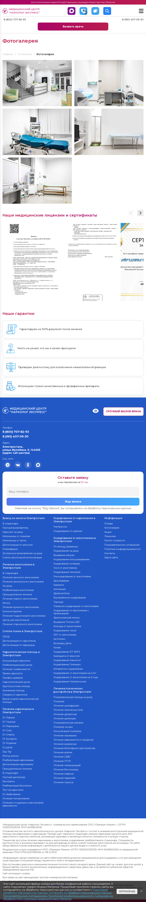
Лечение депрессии (65, 713)
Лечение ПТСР (62, 759)
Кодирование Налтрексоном (70, 681)
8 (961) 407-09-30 (132, 19)
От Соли (7, 728)
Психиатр (59, 700)
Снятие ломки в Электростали (22, 630)
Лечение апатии (63, 751)
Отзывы (108, 523)
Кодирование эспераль (67, 562)
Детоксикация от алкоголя (18, 544)
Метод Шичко (11, 753)
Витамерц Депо (63, 642)
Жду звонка (73, 501)
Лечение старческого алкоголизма (22, 623)
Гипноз (6, 602)
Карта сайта (111, 557)
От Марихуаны (11, 724)
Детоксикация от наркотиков (19, 639)
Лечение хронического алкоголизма (23, 581)
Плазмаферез (10, 548)
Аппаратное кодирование (68, 668)
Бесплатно (9, 779)
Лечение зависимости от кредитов (73, 738)
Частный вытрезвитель (15, 527)
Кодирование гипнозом (67, 571)
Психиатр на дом (63, 725)
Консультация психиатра (67, 730)
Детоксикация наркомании (18, 762)
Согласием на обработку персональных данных (80, 892)
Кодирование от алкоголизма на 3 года (76, 676)
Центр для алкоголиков (16, 619)
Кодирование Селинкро (67, 663)
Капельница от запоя (14, 540)
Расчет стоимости (114, 540)
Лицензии (110, 536)
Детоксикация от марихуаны (19, 644)
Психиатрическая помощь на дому (73, 696)
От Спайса (8, 732)
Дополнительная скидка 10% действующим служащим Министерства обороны (73, 2)
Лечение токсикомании (16, 796)
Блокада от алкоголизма (67, 625)
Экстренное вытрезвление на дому (22, 553)
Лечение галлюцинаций (67, 764)
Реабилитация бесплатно (17, 783)
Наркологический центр (16, 680)
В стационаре (10, 523)
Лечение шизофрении (66, 704)
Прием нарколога (12, 671)
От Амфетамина (11, 792)
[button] (140, 213)
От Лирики (9, 715)
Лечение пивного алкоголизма (20, 598)
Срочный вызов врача (123, 411)
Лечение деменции (65, 717)
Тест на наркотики (13, 787)
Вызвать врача (73, 26)
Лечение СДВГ (62, 755)
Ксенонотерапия (12, 610)
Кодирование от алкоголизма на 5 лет (75, 672)
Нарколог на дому (13, 531)
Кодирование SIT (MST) (67, 651)
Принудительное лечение (17, 593)
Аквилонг (59, 584)
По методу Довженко (66, 546)
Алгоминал (60, 588)
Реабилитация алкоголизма (18, 589)
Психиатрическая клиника (68, 721)
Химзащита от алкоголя (67, 655)
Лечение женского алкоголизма (21, 576)
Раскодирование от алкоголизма (72, 575)
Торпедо (58, 601)
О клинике (25, 54)
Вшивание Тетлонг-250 (66, 621)
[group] (32, 262)
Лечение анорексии (65, 743)
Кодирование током (65, 629)
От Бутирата (10, 736)
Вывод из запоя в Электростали (24, 518)
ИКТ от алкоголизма (65, 634)
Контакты (109, 553)
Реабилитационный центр (17, 663)
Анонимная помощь (14, 688)
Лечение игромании (65, 734)
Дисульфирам (61, 580)
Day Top (7, 749)
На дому (7, 585)
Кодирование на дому (66, 550)
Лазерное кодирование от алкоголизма (76, 605)
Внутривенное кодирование (70, 597)
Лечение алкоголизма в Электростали (18, 566)
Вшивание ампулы (64, 554)
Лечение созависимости (16, 667)
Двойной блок (62, 592)
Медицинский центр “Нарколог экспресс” (22, 11)
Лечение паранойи (64, 776)
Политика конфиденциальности (122, 548)
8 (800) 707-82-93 (15, 19)
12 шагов (7, 745)
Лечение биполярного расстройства (74, 747)
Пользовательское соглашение (122, 544)
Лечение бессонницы (66, 768)
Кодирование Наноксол (67, 659)
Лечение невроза (64, 772)
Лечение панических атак (68, 708)
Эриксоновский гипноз (66, 617)
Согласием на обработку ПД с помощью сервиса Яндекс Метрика (58, 897)
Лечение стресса (63, 781)
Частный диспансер (14, 775)
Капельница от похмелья (16, 536)
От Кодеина (9, 741)
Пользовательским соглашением (25, 895)
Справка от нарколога (15, 693)
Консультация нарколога (16, 659)
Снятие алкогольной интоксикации (22, 557)
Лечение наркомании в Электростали (18, 709)
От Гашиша (9, 719)
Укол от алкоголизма (65, 567)
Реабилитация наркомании (18, 758)
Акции (107, 531)
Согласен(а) (127, 891)
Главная (8, 54)
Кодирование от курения (68, 530)
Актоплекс (59, 638)
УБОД (6, 635)
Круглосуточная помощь (16, 684)
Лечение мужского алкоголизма (21, 606)
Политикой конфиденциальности (71, 895)
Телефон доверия (13, 676)
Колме (57, 646)
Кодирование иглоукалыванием (72, 558)
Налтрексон (60, 526)
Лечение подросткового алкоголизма (24, 615)
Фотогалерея (111, 527)
